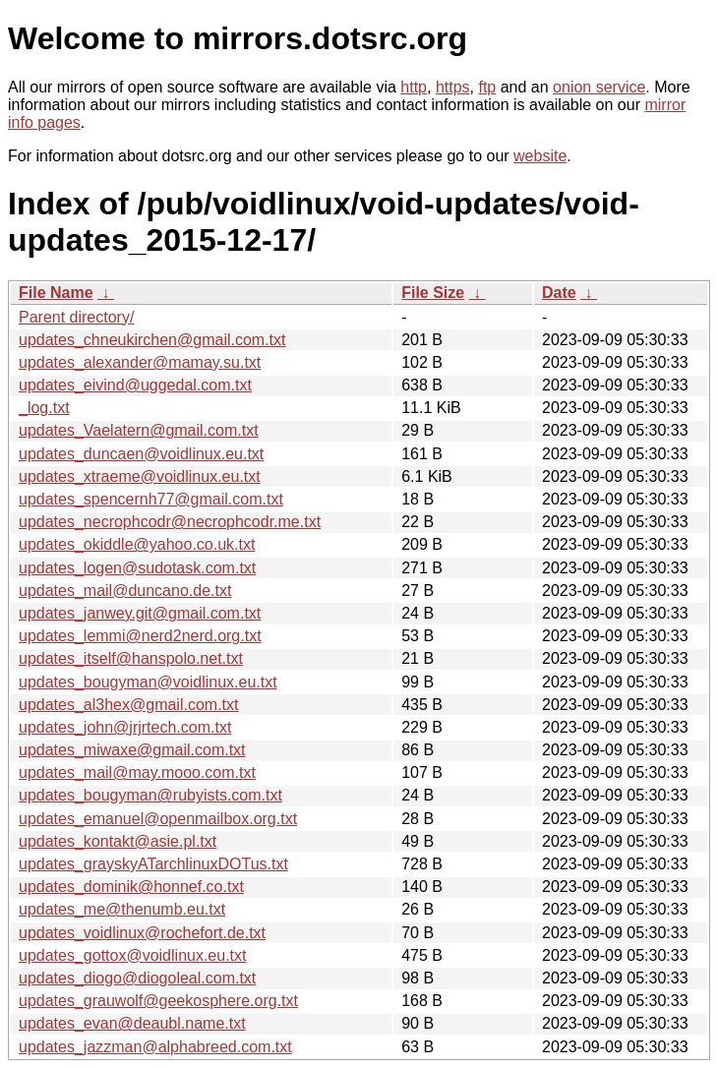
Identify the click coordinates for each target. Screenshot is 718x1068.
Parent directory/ (76, 317)
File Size (432, 292)
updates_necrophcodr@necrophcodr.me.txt (170, 521)
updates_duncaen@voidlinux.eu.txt (141, 453)
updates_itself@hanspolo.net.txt (131, 658)
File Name (56, 292)
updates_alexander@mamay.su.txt (140, 362)
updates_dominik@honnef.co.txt (131, 886)
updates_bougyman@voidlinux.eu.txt (148, 682)
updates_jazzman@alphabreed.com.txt (155, 1046)
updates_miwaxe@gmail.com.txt (132, 750)
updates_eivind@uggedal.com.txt (135, 385)
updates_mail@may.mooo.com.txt (137, 772)
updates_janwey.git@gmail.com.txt (140, 613)
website (540, 156)
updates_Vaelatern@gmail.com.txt (139, 430)
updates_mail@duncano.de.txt (125, 590)
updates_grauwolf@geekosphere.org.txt (158, 1000)
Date (559, 292)
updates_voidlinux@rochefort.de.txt (142, 932)
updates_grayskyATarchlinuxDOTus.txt (153, 864)
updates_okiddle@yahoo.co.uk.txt (137, 544)
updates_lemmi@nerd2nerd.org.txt (140, 635)
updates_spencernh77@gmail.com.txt (151, 499)
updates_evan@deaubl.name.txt (132, 1023)
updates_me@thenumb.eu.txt (122, 909)
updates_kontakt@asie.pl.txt (117, 841)
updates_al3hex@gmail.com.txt (128, 704)
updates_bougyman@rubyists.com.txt (150, 795)
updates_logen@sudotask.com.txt (137, 568)
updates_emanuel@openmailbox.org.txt (158, 818)
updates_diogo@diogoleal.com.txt (137, 978)
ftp (487, 87)
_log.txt (44, 407)
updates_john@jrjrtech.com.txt (125, 727)
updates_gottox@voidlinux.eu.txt (133, 955)
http (413, 87)
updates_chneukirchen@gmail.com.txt (152, 339)
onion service (599, 87)
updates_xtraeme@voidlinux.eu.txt (140, 476)
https (453, 87)
